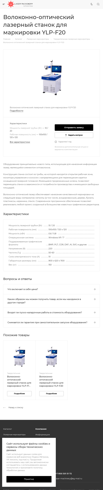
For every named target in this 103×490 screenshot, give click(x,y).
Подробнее (19, 393)
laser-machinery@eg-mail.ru (68, 478)
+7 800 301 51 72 (63, 473)
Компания (40, 429)
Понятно (29, 479)
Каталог (7, 429)
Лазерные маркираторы (14, 434)
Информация (42, 434)
